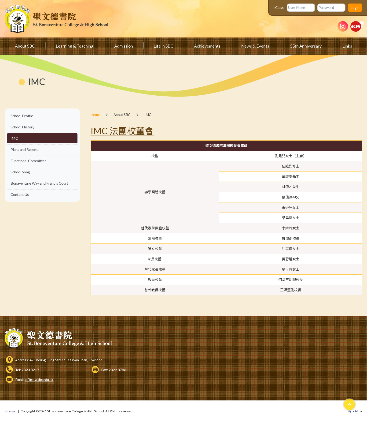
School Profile (22, 115)
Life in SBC (163, 46)
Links (347, 46)
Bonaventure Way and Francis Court (39, 183)
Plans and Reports (25, 149)
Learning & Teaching (74, 46)
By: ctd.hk (355, 411)
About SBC (25, 46)
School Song (20, 172)
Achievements (207, 46)
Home (95, 114)
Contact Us (20, 194)
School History (22, 127)
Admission (123, 46)
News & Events (255, 46)
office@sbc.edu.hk (39, 379)
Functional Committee (28, 160)
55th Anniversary (306, 46)
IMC (14, 138)
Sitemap (11, 411)
